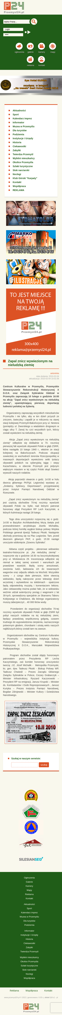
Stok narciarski (21, 170)
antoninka (54, 373)
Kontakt (17, 182)
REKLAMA (18, 190)
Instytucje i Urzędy (23, 138)
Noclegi (17, 174)
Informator (18, 122)
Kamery (29, 886)
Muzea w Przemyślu (24, 126)
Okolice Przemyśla (23, 162)
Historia (17, 142)
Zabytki (17, 150)
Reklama (29, 894)
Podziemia (18, 134)
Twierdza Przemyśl (23, 154)
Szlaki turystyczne (23, 166)
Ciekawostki (19, 146)
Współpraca (19, 186)
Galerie (29, 882)
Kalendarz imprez (22, 118)
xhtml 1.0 (48, 997)
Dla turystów (20, 130)
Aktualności (19, 110)
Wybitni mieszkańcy (24, 158)
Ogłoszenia (29, 877)
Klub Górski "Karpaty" (25, 178)
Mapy (29, 890)
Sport (16, 114)
